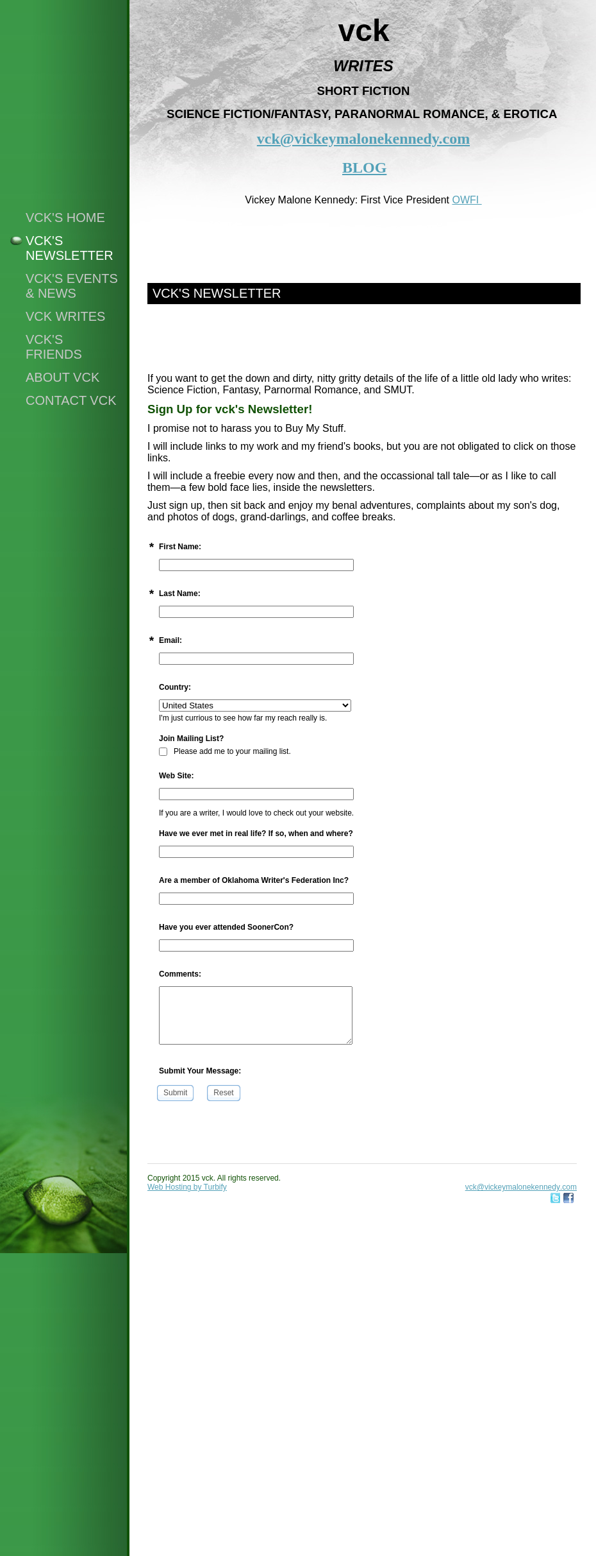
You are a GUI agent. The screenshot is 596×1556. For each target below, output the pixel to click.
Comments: (180, 974)
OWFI (466, 199)
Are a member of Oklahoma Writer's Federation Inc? (254, 880)
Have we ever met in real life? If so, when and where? (256, 833)
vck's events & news (72, 285)
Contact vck (71, 400)
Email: (170, 640)
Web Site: (176, 775)
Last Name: (180, 593)
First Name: (180, 546)
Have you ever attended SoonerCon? (226, 927)
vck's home (65, 217)
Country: (175, 687)
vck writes (65, 316)
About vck (62, 377)
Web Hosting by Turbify (187, 1187)
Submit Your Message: (200, 1070)
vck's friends (54, 346)
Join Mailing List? (191, 738)
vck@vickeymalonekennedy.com (363, 138)
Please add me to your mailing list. (225, 751)
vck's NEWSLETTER (69, 248)
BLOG (364, 167)
